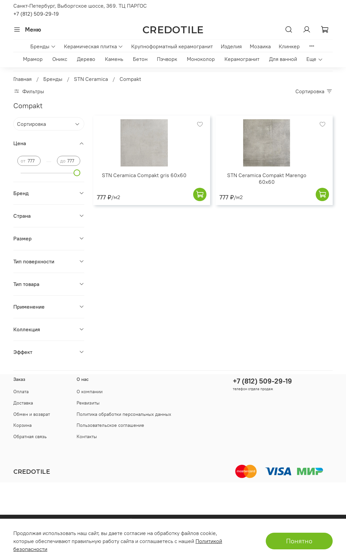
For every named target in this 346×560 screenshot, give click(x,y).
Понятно (299, 541)
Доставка (23, 403)
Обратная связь (30, 436)
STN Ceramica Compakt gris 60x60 (144, 175)
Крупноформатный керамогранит (172, 46)
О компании (90, 392)
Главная (22, 79)
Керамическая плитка (93, 46)
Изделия (231, 46)
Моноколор (201, 59)
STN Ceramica (91, 79)
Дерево (86, 59)
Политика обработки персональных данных (124, 414)
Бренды (43, 46)
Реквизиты (88, 403)
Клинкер (289, 46)
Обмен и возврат (31, 414)
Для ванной (283, 59)
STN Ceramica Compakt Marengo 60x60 (266, 178)
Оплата (21, 392)
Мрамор (33, 59)
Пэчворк (167, 59)
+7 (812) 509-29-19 (36, 13)
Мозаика (260, 46)
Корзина (22, 425)
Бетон (140, 59)
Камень (114, 59)
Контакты (87, 436)
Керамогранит (241, 59)
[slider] (77, 173)
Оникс (59, 59)
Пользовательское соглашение (110, 425)
